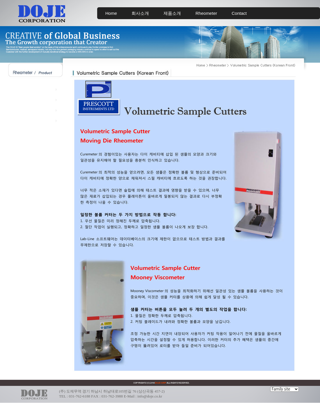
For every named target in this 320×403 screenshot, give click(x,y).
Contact (239, 13)
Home (111, 13)
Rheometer (206, 13)
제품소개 (172, 13)
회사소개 (140, 13)
